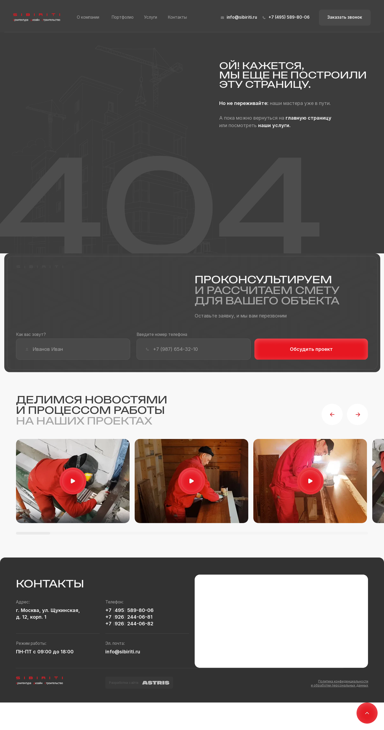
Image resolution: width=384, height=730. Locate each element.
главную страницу (308, 118)
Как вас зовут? (31, 334)
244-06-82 (139, 623)
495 (119, 610)
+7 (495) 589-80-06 (289, 17)
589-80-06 (140, 610)
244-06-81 (139, 617)
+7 (109, 610)
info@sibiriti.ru (242, 17)
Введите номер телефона (162, 334)
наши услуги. (274, 125)
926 (119, 617)
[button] (344, 18)
